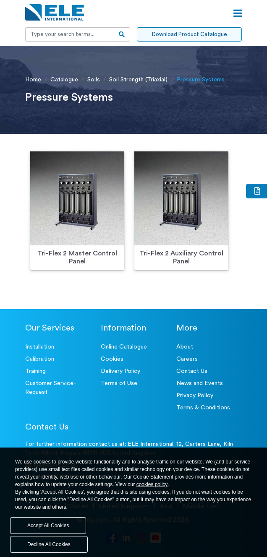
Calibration (39, 359)
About (184, 347)
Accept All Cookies (48, 525)
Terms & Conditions (203, 408)
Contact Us (191, 371)
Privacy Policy (194, 395)
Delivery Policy (120, 371)
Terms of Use (119, 383)
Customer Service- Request (50, 387)
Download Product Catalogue (189, 34)
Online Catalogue (124, 347)
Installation (39, 347)
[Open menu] (237, 13)
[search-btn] (122, 34)
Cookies (112, 359)
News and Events (199, 383)
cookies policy (152, 484)
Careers (187, 359)
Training (35, 371)
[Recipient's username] (69, 34)
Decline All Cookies (49, 544)
